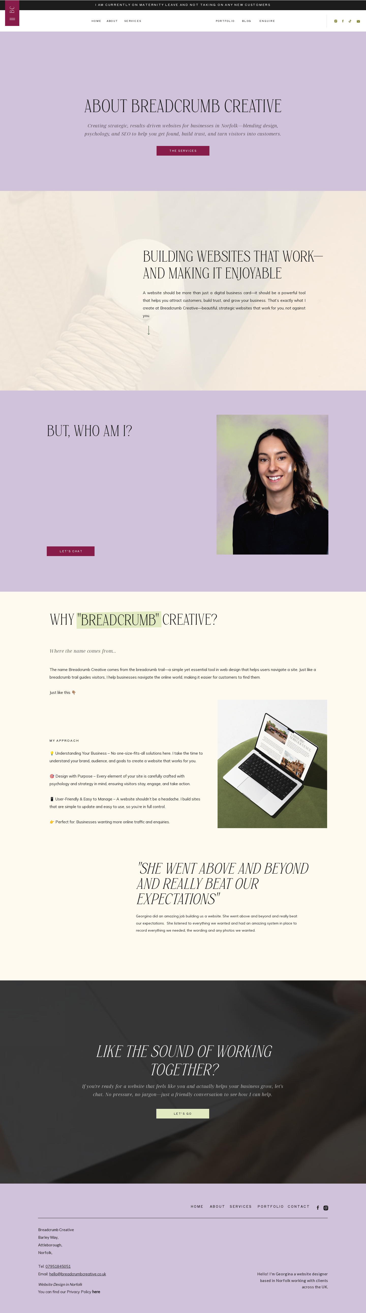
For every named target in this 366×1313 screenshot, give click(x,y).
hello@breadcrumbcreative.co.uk (77, 1274)
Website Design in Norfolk (60, 1284)
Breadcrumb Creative (56, 1229)
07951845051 (58, 1266)
